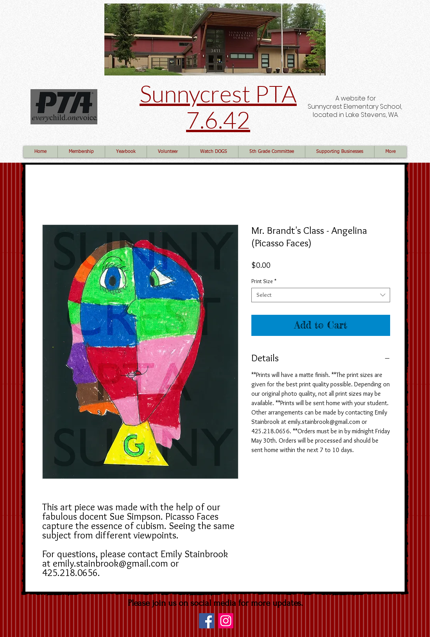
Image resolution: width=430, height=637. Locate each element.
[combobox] (320, 295)
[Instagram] (225, 620)
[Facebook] (206, 620)
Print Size (263, 281)
